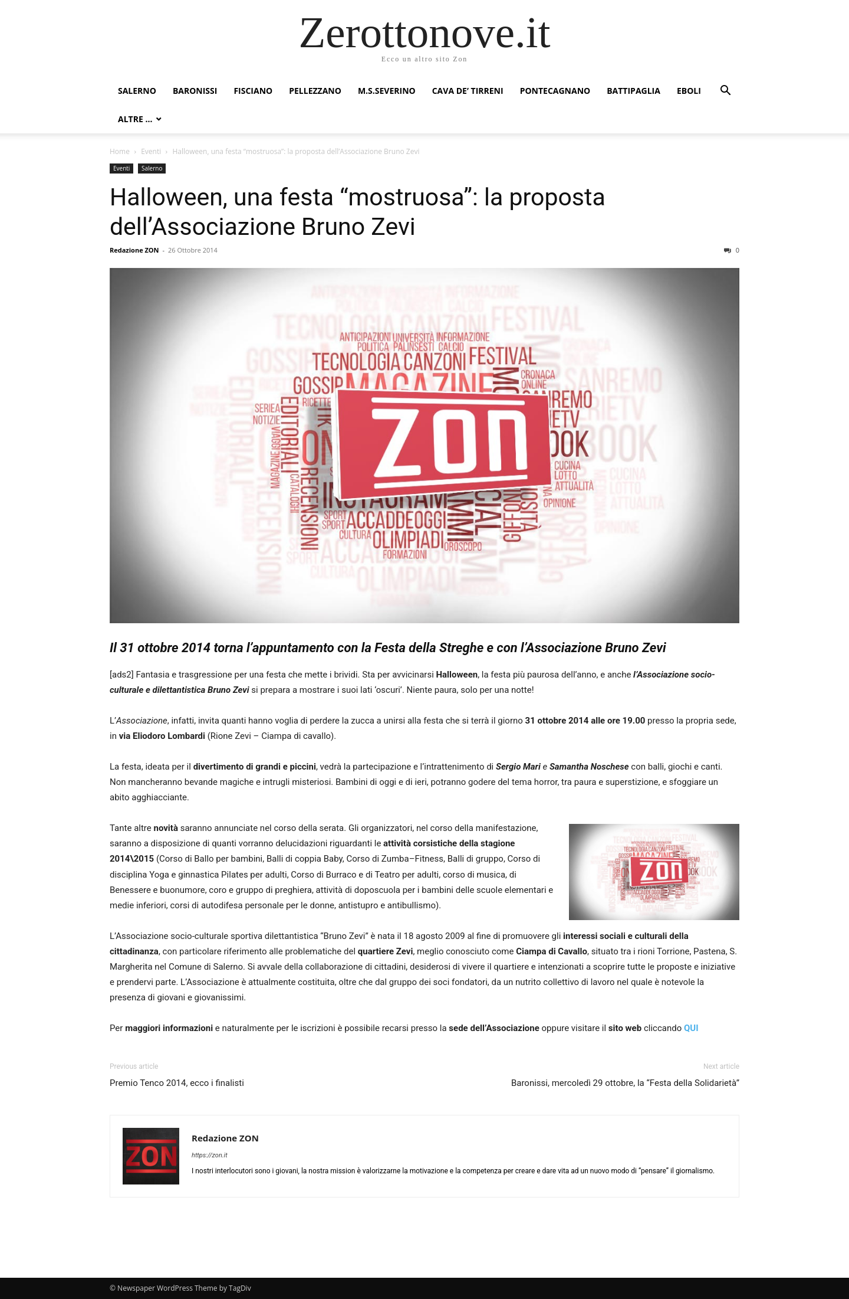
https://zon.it (210, 1155)
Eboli (689, 90)
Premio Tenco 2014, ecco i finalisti (177, 1083)
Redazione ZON (134, 250)
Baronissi (195, 90)
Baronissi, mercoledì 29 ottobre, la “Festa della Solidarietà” (625, 1083)
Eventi (151, 151)
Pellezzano (315, 90)
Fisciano (252, 90)
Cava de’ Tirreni (468, 90)
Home (120, 151)
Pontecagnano (555, 90)
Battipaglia (633, 90)
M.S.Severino (387, 90)
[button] (725, 91)
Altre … (135, 119)
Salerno (137, 90)
